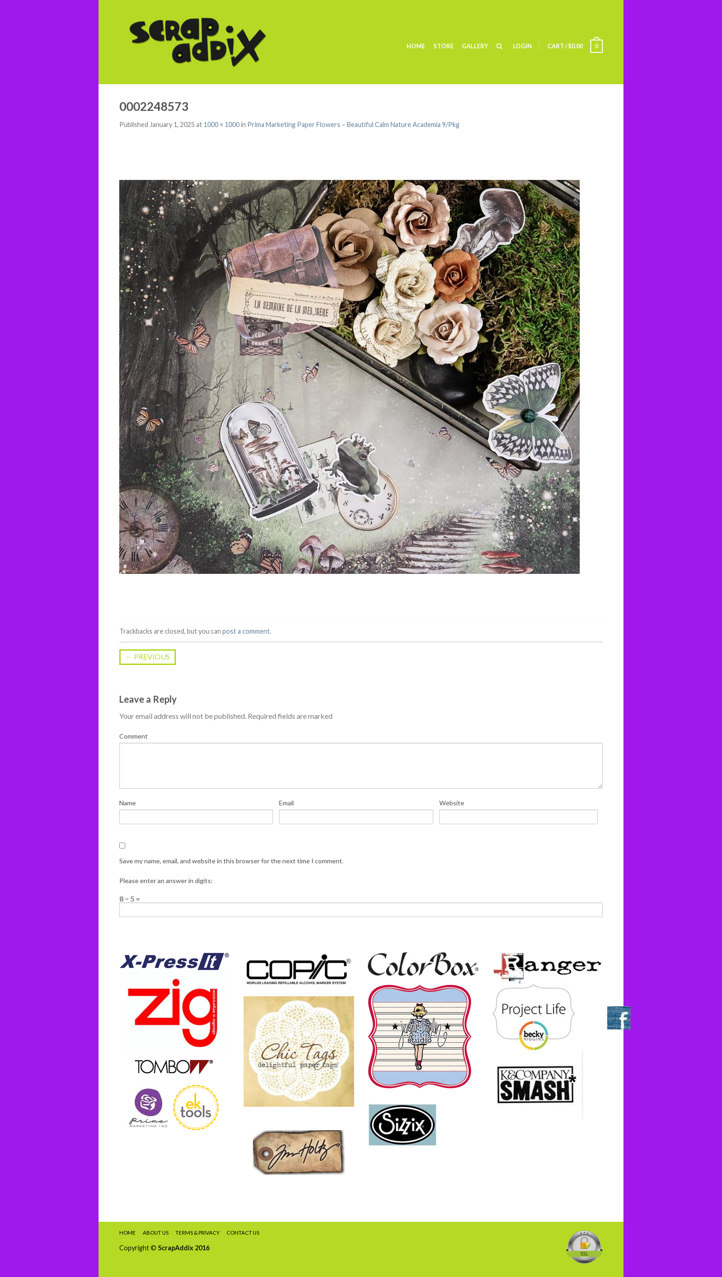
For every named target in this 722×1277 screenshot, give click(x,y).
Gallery (475, 46)
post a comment (246, 631)
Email (286, 803)
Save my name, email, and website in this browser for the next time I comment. (231, 861)
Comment (133, 736)
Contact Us (243, 1233)
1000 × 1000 (221, 124)
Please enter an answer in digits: (166, 880)
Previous (147, 656)
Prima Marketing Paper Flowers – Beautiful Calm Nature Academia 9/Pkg (353, 124)
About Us (156, 1233)
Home (416, 46)
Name (127, 803)
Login (522, 46)
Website (451, 803)
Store (443, 46)
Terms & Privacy (197, 1233)
